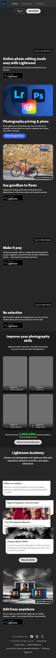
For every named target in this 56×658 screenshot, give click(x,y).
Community (26, 3)
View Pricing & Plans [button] (14, 136)
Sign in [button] (20, 11)
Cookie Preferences (34, 645)
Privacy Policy (20, 645)
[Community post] (15, 374)
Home (15, 3)
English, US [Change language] (28, 652)
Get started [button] (33, 11)
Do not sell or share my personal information (22, 648)
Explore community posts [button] (28, 442)
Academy (39, 3)
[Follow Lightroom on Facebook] (31, 636)
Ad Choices (46, 648)
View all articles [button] (28, 560)
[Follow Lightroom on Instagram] (37, 636)
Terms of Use (41, 641)
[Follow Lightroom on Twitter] (42, 636)
